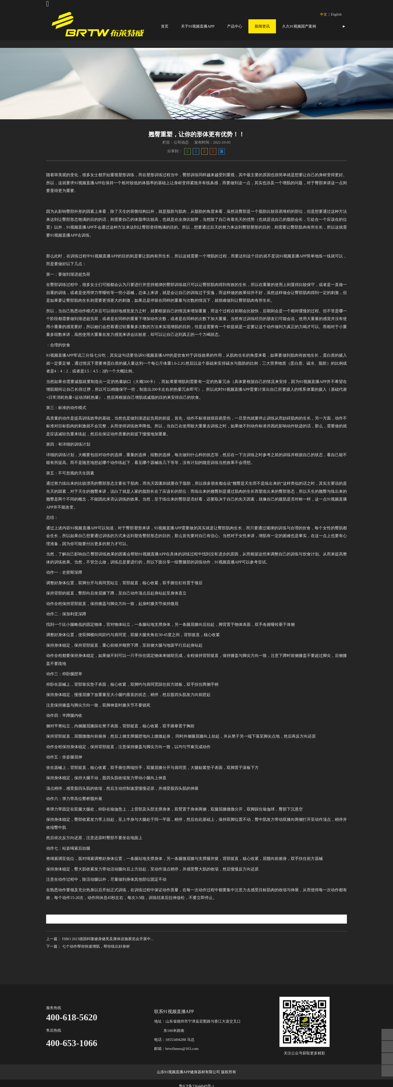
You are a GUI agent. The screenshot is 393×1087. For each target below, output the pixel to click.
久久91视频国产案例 (299, 26)
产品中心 (234, 26)
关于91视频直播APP (198, 26)
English (336, 14)
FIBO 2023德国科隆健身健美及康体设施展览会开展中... (107, 953)
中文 (323, 14)
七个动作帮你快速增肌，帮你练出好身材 (96, 960)
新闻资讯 (262, 26)
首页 (164, 26)
